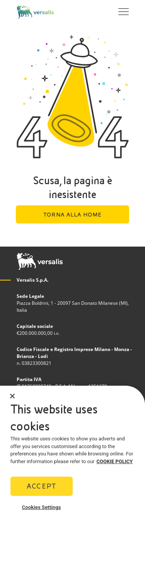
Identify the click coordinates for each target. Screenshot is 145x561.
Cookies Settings (41, 510)
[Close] (12, 398)
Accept (41, 489)
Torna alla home (72, 215)
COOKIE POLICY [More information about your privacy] (115, 464)
